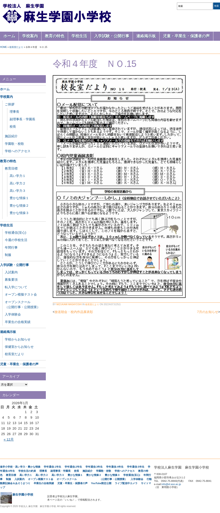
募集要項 (11, 279)
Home (3, 47)
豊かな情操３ (19, 213)
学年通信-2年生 (73, 466)
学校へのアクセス (17, 151)
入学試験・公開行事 (111, 36)
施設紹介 (11, 136)
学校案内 (30, 36)
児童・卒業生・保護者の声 (186, 36)
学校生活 (79, 36)
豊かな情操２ (19, 205)
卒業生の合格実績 (17, 322)
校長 (13, 126)
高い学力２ (18, 183)
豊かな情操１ (19, 198)
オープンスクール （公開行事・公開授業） (92, 479)
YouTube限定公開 (101, 483)
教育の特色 (54, 36)
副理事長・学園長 (22, 119)
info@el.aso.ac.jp (171, 484)
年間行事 (11, 247)
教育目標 (11, 168)
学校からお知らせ (17, 339)
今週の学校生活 (16, 240)
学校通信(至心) (15, 232)
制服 (8, 255)
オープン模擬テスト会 (21, 294)
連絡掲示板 (146, 36)
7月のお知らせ (207, 312)
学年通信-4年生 (115, 466)
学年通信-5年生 (135, 466)
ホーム (9, 36)
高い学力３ (18, 190)
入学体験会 (13, 314)
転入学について (16, 287)
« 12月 (9, 439)
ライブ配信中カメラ (126, 483)
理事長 (14, 111)
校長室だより (16, 47)
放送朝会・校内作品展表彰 (74, 312)
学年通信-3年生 (94, 466)
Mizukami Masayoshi (69, 304)
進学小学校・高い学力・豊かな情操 (20, 466)
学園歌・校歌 (14, 143)
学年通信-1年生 (52, 466)
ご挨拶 (9, 104)
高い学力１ (18, 176)
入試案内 (11, 272)
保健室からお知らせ (19, 346)
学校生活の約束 (27, 470)
